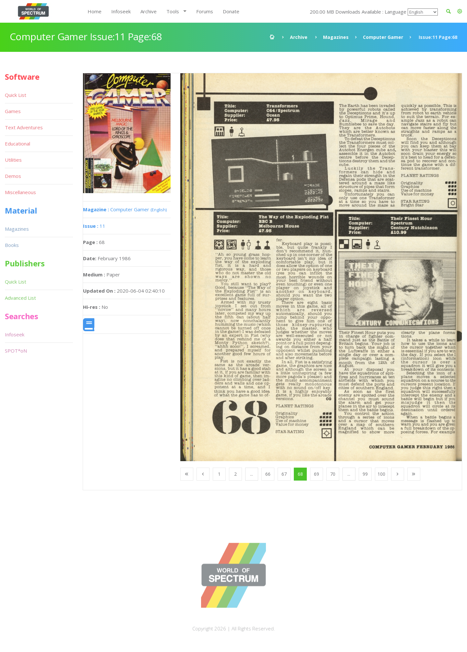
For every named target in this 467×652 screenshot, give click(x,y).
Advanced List (20, 298)
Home (95, 11)
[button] (459, 11)
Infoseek (121, 11)
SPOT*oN (16, 350)
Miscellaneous (20, 192)
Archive (148, 11)
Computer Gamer (383, 37)
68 (300, 474)
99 (365, 474)
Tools (172, 11)
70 (332, 474)
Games (13, 111)
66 (267, 474)
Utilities (13, 160)
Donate (231, 11)
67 (284, 474)
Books (12, 245)
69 (316, 474)
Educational (17, 143)
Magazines (336, 37)
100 (381, 474)
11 (94, 226)
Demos (13, 176)
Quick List (15, 95)
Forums (204, 11)
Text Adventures (24, 127)
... (251, 474)
